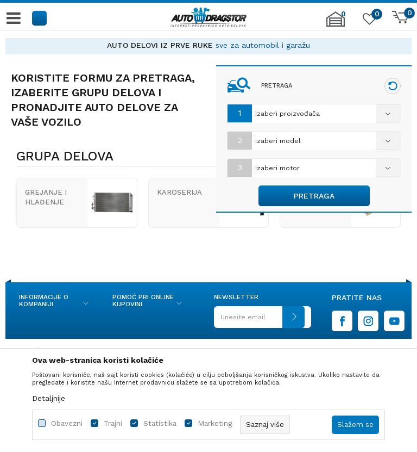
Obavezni (67, 423)
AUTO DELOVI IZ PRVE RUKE (160, 45)
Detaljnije (48, 398)
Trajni (113, 423)
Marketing (215, 423)
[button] (40, 17)
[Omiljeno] (368, 21)
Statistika (159, 423)
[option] (208, 45)
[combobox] (314, 113)
